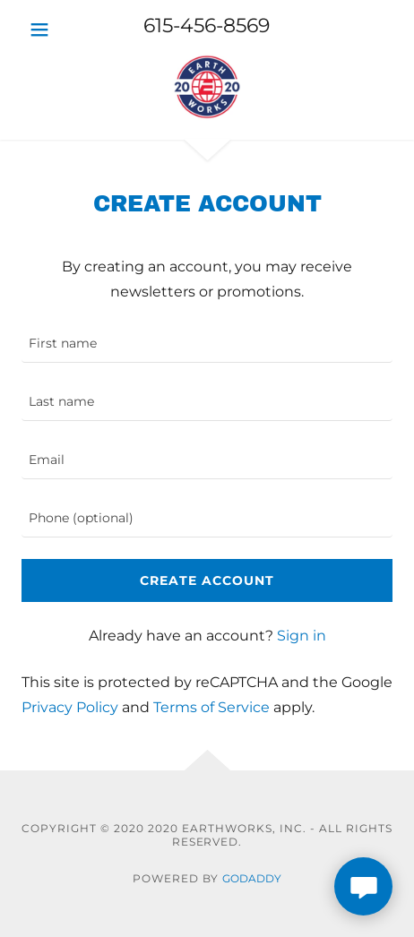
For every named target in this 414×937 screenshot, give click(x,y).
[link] (207, 90)
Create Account (207, 580)
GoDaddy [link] (251, 878)
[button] (51, 29)
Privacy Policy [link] (70, 707)
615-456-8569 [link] (206, 25)
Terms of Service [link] (211, 707)
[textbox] (207, 344)
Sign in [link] (301, 635)
